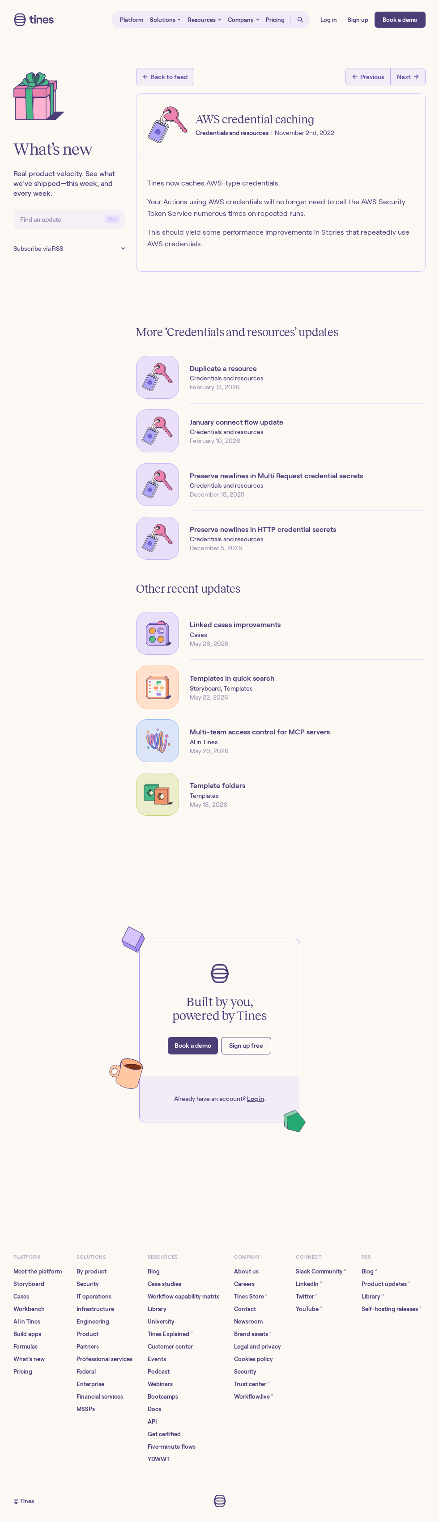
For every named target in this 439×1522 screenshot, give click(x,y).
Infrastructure (95, 1309)
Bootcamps (163, 1396)
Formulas (25, 1346)
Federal (86, 1371)
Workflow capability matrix (183, 1296)
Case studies (164, 1284)
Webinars (160, 1384)
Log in (255, 1098)
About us (246, 1271)
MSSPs (86, 1409)
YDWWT (159, 1459)
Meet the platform (37, 1271)
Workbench (29, 1309)
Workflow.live (253, 1396)
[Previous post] (368, 76)
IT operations (94, 1296)
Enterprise (90, 1384)
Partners (88, 1346)
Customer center (170, 1346)
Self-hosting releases (392, 1308)
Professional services (104, 1359)
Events (157, 1359)
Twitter (307, 1296)
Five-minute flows (172, 1446)
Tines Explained (170, 1333)
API (152, 1421)
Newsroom (248, 1321)
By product (92, 1271)
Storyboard (28, 1284)
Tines (27, 1501)
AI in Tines (26, 1321)
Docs (154, 1409)
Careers (244, 1284)
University (161, 1321)
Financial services (100, 1396)
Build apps (27, 1334)
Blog (154, 1271)
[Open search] (300, 20)
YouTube (309, 1308)
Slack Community (321, 1271)
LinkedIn (309, 1283)
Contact (245, 1309)
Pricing (22, 1371)
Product (87, 1334)
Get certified (164, 1434)
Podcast (159, 1371)
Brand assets (253, 1333)
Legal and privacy (257, 1346)
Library (157, 1309)
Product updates (386, 1283)
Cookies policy (253, 1359)
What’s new (29, 1359)
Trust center (252, 1383)
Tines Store (251, 1296)
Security (88, 1284)
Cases (21, 1296)
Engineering (93, 1321)
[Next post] (408, 76)
